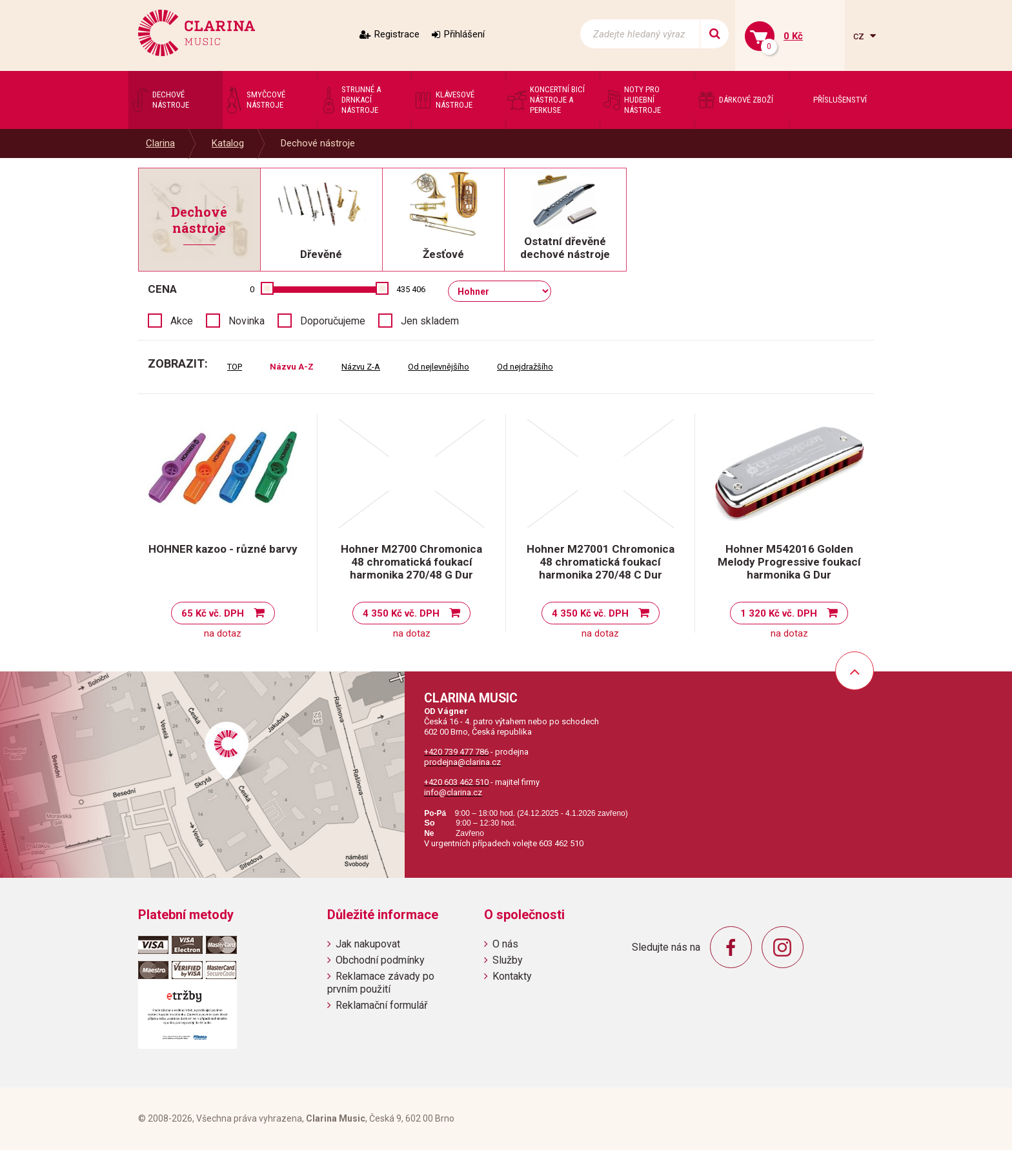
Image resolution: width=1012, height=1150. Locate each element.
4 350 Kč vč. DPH (401, 613)
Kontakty (512, 976)
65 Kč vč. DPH (212, 613)
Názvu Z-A (360, 367)
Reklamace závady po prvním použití (380, 982)
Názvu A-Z (292, 367)
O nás (505, 944)
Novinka (246, 321)
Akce (181, 321)
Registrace (397, 34)
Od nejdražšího (525, 367)
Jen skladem (430, 321)
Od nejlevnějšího (438, 367)
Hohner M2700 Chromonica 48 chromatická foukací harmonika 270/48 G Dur (411, 561)
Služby (507, 960)
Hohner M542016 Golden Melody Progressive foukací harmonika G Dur (789, 561)
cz (860, 36)
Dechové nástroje (318, 143)
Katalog (228, 143)
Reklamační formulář (381, 1005)
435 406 (410, 289)
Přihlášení (464, 34)
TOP (234, 367)
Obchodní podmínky (380, 960)
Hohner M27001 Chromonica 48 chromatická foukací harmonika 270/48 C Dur (600, 561)
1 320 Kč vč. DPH (778, 613)
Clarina (160, 143)
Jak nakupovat (368, 944)
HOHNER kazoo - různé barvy (223, 548)
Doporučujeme (332, 321)
